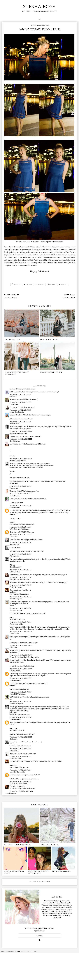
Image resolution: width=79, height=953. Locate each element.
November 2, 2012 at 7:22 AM (20, 554)
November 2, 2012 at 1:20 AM (20, 494)
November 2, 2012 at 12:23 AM (21, 459)
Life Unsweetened (16, 503)
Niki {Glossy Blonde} (18, 579)
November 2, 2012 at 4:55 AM (20, 505)
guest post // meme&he (49, 845)
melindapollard (15, 772)
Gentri (12, 404)
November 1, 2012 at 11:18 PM (21, 439)
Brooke (12, 441)
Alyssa (12, 556)
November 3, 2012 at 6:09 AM (20, 717)
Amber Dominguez (16, 433)
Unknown (13, 507)
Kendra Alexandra (16, 461)
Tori (11, 739)
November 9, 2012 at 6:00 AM (20, 782)
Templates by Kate (30, 951)
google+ (63, 284)
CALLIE (13, 572)
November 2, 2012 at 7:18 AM (20, 542)
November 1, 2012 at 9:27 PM (20, 402)
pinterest (39, 284)
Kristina (13, 424)
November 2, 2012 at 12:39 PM (21, 669)
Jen (11, 397)
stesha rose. (39, 6)
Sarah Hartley (15, 704)
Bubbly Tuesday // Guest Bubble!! (14, 873)
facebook (16, 284)
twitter (28, 284)
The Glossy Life (15, 567)
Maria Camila (15, 412)
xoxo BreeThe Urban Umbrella (17, 729)
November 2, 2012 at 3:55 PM (20, 702)
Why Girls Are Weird (17, 529)
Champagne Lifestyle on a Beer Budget (24, 643)
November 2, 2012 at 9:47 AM (20, 622)
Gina (11, 537)
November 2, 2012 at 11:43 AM (21, 655)
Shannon (13, 544)
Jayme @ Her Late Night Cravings (22, 657)
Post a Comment (10, 793)
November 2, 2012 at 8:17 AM (20, 577)
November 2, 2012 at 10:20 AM (21, 632)
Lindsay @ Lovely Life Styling (21, 389)
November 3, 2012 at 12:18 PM (21, 737)
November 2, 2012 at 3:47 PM (20, 692)
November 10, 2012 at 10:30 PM (21, 791)
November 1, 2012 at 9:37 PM (20, 422)
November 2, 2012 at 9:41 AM (20, 608)
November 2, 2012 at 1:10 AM (20, 486)
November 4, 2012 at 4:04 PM (20, 756)
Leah (11, 647)
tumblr (51, 284)
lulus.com (26, 242)
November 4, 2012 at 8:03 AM (20, 749)
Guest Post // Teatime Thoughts (17, 845)
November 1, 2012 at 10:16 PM (21, 431)
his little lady (14, 599)
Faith (12, 751)
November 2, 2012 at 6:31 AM (20, 535)
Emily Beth (14, 587)
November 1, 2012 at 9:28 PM (20, 410)
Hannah (12, 634)
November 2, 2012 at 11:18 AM (21, 645)
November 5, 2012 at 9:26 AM (20, 770)
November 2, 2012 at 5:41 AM (20, 527)
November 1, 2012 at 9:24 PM (20, 395)
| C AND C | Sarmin (17, 784)
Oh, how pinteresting (61, 872)
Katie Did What (15, 694)
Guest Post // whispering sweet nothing (38, 873)
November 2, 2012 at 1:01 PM (20, 678)
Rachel (12, 496)
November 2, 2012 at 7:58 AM (20, 570)
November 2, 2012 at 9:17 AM (20, 585)
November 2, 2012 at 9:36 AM (20, 597)
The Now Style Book (17, 619)
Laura (12, 488)
